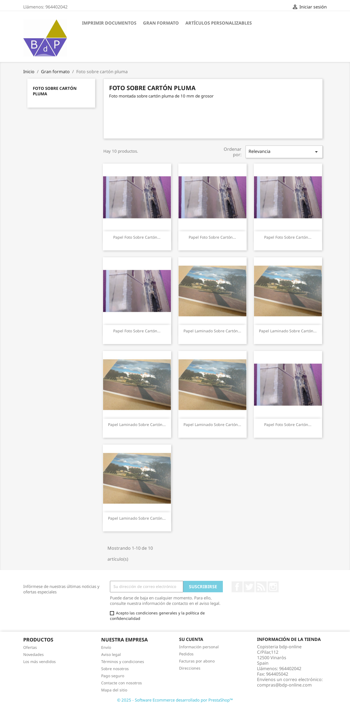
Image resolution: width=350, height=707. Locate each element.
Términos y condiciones (122, 661)
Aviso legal (111, 654)
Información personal (199, 646)
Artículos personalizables (218, 23)
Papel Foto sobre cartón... (137, 237)
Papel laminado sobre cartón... (212, 330)
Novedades (33, 654)
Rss (261, 586)
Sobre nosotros (115, 668)
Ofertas (30, 647)
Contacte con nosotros (121, 682)
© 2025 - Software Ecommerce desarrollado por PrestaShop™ (175, 700)
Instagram (273, 586)
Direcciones (189, 668)
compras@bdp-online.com (284, 685)
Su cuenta (191, 639)
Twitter (249, 586)
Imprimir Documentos (109, 23)
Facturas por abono (197, 661)
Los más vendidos (39, 661)
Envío (106, 647)
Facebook (237, 586)
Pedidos (186, 653)
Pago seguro (112, 675)
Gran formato (161, 23)
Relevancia (284, 151)
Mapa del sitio (114, 690)
